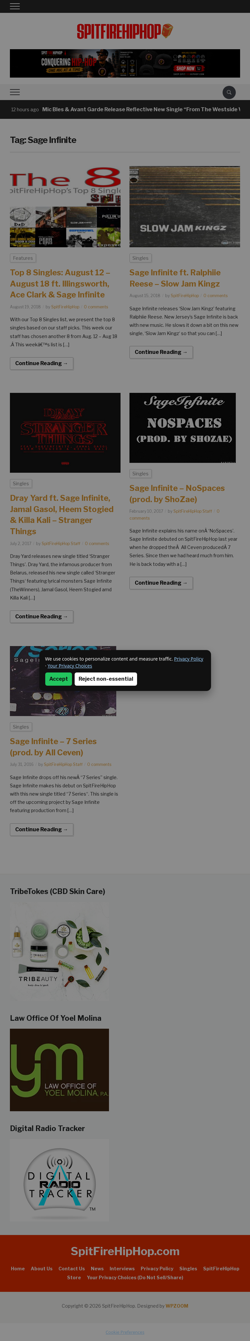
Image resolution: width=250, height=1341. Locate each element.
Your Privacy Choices (70, 666)
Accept (58, 679)
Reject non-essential (106, 679)
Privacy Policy (188, 659)
